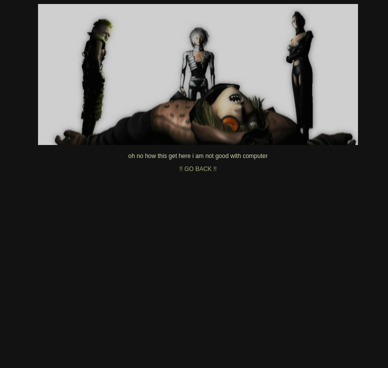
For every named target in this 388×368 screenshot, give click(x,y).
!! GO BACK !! (198, 169)
